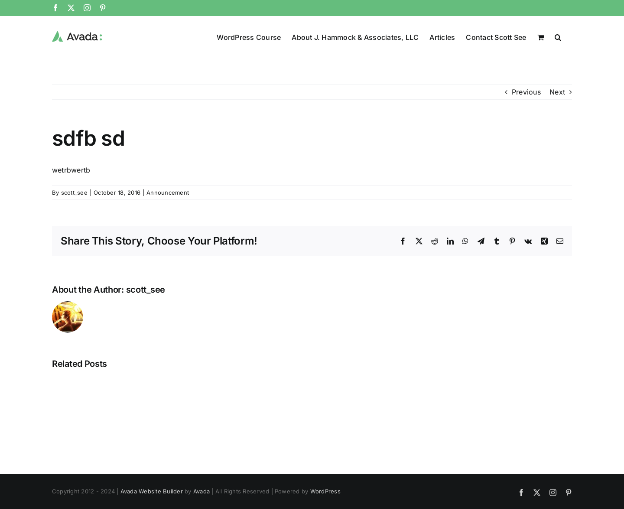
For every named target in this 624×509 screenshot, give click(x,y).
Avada (201, 490)
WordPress (325, 490)
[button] (558, 36)
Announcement (167, 192)
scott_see (74, 192)
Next (557, 91)
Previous (526, 91)
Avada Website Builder (151, 490)
